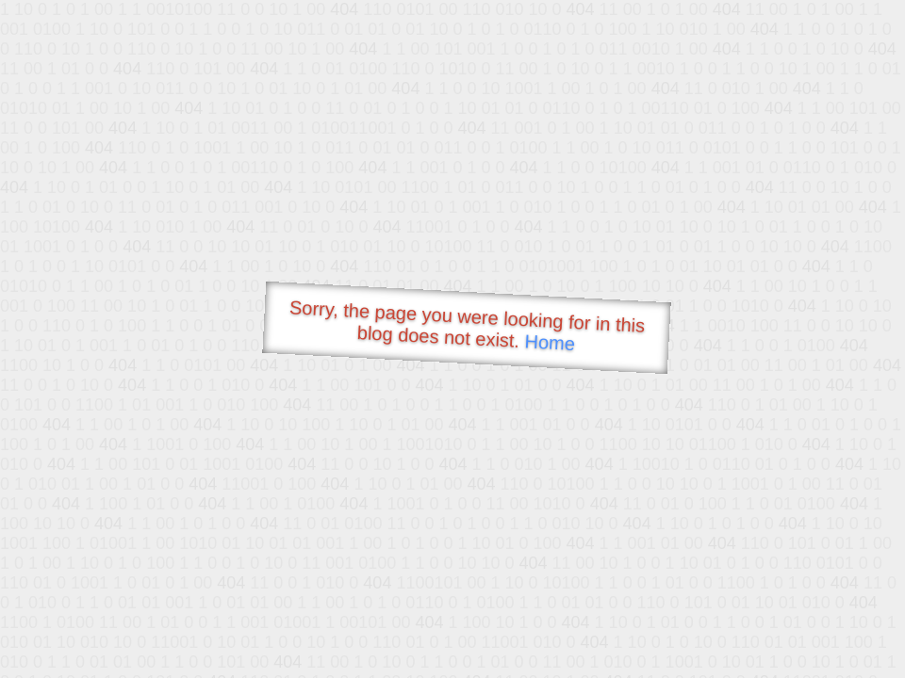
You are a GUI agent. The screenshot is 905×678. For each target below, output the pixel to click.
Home (549, 342)
